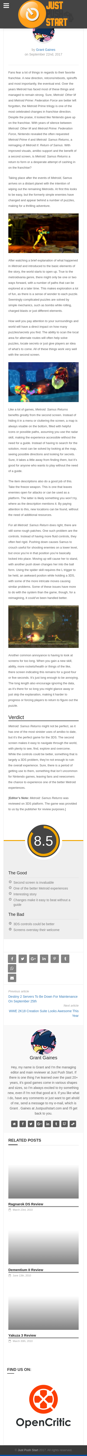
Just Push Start (28, 1450)
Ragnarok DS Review (25, 1204)
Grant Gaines (45, 50)
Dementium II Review (25, 1270)
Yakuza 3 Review (22, 1335)
